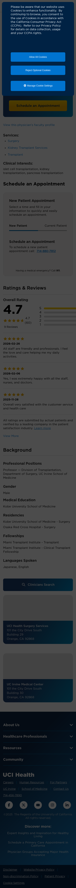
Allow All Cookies (38, 57)
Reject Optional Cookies (38, 70)
